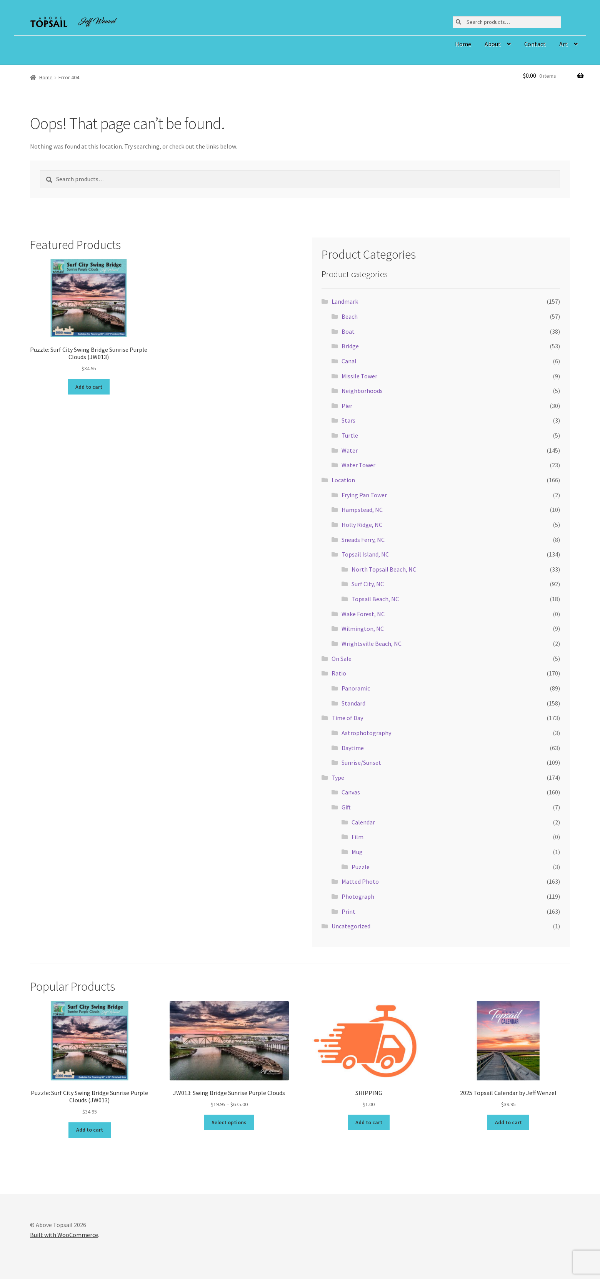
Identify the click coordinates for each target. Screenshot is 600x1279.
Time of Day (347, 718)
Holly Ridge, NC (362, 524)
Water (350, 450)
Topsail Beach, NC (375, 599)
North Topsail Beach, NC (384, 569)
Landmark (345, 301)
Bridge (350, 346)
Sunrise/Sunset (361, 762)
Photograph (358, 896)
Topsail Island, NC (365, 554)
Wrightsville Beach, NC (372, 643)
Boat (348, 331)
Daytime (353, 748)
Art (563, 44)
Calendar (363, 822)
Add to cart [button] (88, 386)
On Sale (342, 658)
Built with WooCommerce (64, 1235)
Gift (346, 807)
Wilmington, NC (363, 628)
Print (348, 911)
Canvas (351, 792)
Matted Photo (360, 881)
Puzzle (361, 867)
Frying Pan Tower (364, 495)
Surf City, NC (368, 584)
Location (343, 480)
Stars (348, 420)
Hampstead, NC (362, 509)
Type (338, 777)
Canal (349, 361)
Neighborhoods (362, 391)
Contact (535, 44)
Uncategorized (351, 926)
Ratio (339, 673)
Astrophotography (366, 733)
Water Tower (358, 465)
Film (357, 837)
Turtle (350, 435)
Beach (350, 316)
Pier (347, 406)
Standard (353, 703)
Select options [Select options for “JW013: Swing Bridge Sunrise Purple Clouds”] (229, 1122)
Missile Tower (359, 376)
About (493, 44)
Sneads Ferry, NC (363, 539)
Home (463, 44)
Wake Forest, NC (363, 614)
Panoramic (356, 688)
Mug (357, 852)
